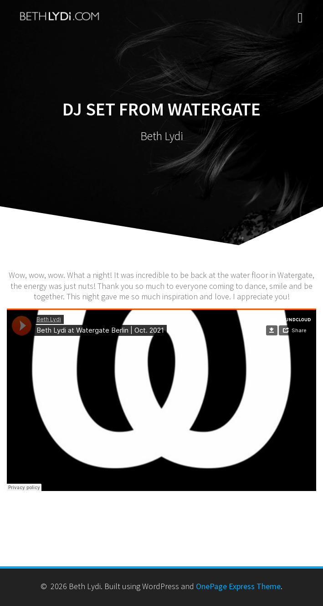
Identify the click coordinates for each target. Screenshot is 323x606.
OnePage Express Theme (238, 586)
